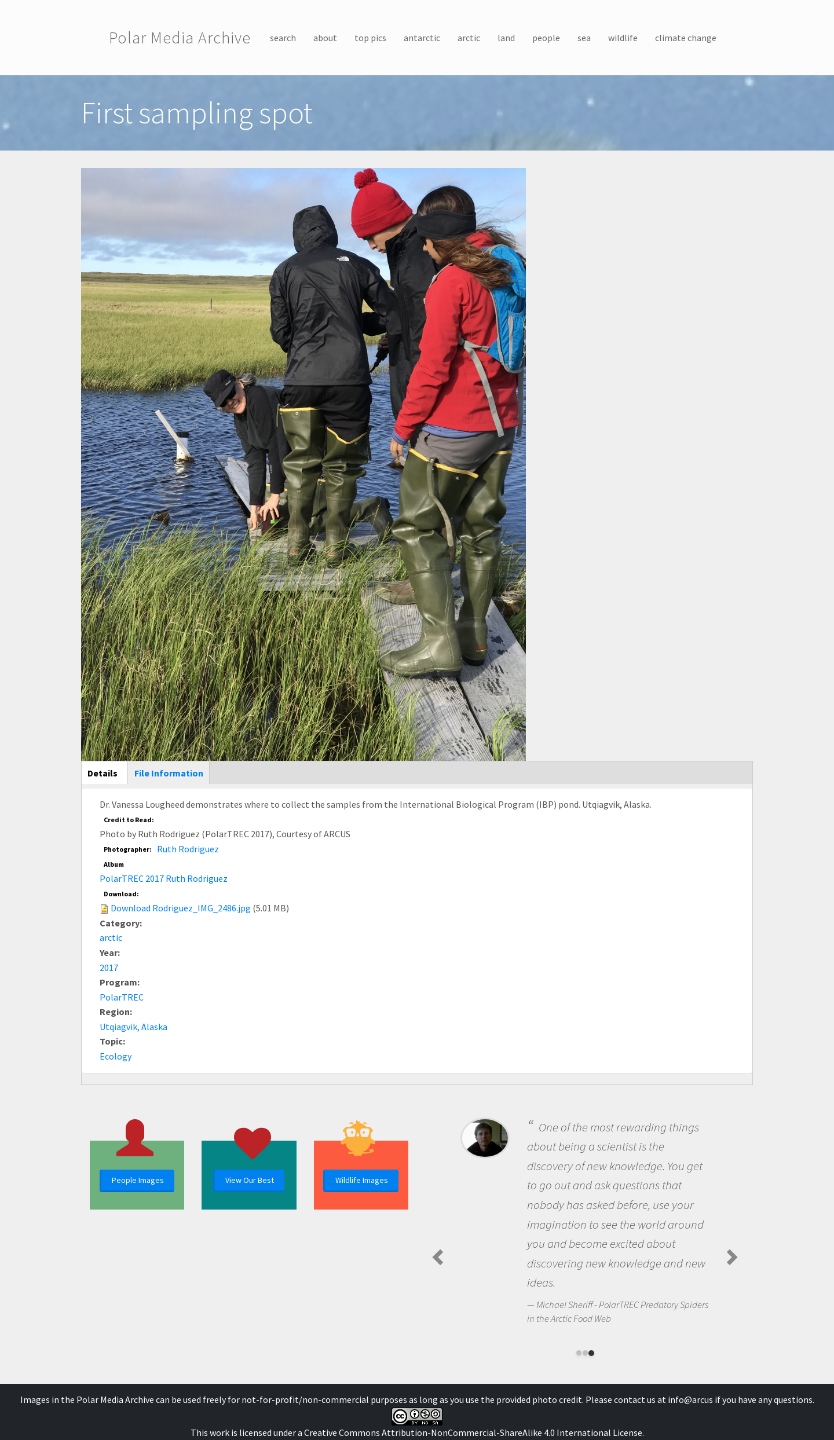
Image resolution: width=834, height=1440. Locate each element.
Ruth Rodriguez (188, 849)
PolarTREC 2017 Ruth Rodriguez (164, 878)
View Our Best (249, 1180)
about (325, 37)
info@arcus (690, 1399)
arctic (469, 37)
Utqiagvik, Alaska (133, 1026)
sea (584, 37)
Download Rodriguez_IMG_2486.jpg (181, 908)
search (283, 37)
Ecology (115, 1056)
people (546, 37)
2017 (109, 967)
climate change (685, 37)
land (506, 37)
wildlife (623, 37)
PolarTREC (122, 997)
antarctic (422, 37)
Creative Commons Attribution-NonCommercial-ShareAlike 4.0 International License (473, 1432)
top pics (370, 37)
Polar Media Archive (180, 37)
